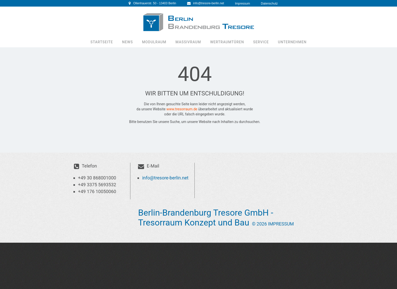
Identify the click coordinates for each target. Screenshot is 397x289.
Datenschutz (269, 3)
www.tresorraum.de (181, 109)
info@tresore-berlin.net (208, 3)
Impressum (242, 3)
